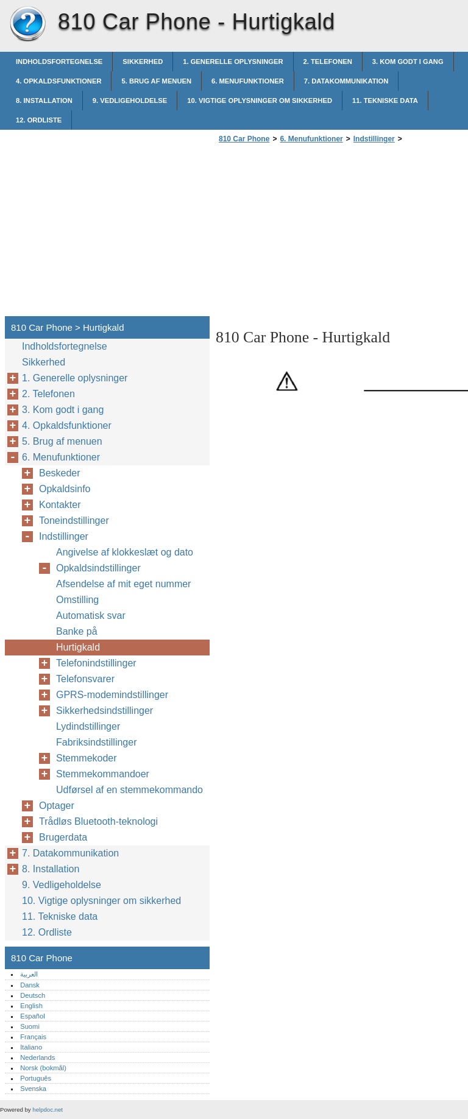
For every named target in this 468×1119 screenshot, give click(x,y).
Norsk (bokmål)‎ (43, 1067)
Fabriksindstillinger (96, 742)
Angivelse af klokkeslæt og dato (124, 552)
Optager (56, 805)
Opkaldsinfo (65, 489)
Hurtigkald (78, 647)
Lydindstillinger (88, 726)
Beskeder (59, 473)
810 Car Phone (27, 24)
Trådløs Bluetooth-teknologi (98, 821)
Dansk (30, 985)
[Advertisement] (318, 233)
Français (33, 1036)
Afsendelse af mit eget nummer (123, 584)
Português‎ (35, 1078)
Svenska (33, 1088)
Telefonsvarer (85, 679)
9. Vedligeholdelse (130, 100)
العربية (29, 974)
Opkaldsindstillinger (98, 568)
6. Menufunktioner (247, 81)
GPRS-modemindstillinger (112, 695)
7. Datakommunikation (346, 81)
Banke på (77, 631)
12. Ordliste (39, 120)
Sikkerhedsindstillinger (104, 710)
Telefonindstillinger (96, 663)
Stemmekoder (86, 758)
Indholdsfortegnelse (59, 61)
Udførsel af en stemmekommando (129, 790)
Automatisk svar (91, 615)
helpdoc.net (47, 1109)
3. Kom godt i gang (408, 61)
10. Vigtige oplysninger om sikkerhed (259, 100)
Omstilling (77, 600)
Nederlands (37, 1057)
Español (32, 1016)
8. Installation (44, 100)
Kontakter (59, 504)
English (31, 1005)
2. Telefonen (327, 61)
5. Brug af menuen (156, 81)
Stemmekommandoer (102, 774)
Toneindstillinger (74, 520)
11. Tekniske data (385, 100)
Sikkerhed (142, 61)
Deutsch (32, 995)
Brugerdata (63, 837)
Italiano (31, 1047)
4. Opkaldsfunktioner (58, 81)
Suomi (30, 1026)
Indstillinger (374, 139)
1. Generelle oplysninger (233, 61)
